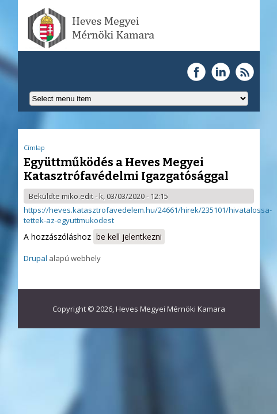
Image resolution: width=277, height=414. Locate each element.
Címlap (34, 147)
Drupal (35, 258)
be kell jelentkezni (129, 236)
